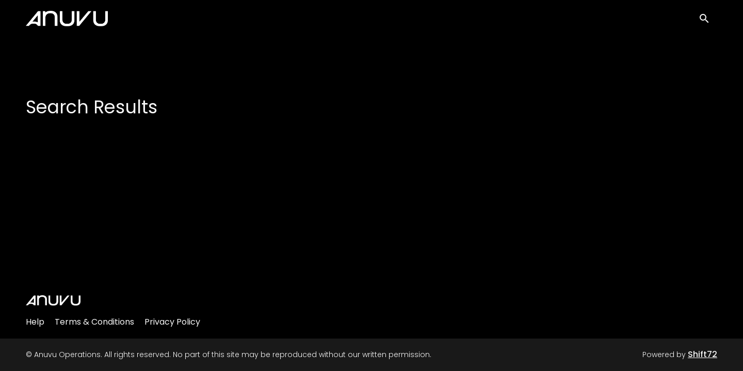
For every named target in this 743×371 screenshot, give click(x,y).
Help (35, 322)
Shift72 (702, 354)
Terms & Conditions (94, 322)
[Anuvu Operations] (53, 300)
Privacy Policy (172, 322)
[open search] (708, 21)
